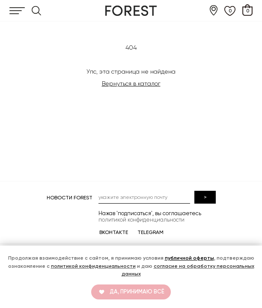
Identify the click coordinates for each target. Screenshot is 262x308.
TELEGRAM (150, 232)
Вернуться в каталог (131, 83)
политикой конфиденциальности (93, 266)
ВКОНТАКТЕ (113, 232)
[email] (144, 197)
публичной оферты (189, 258)
